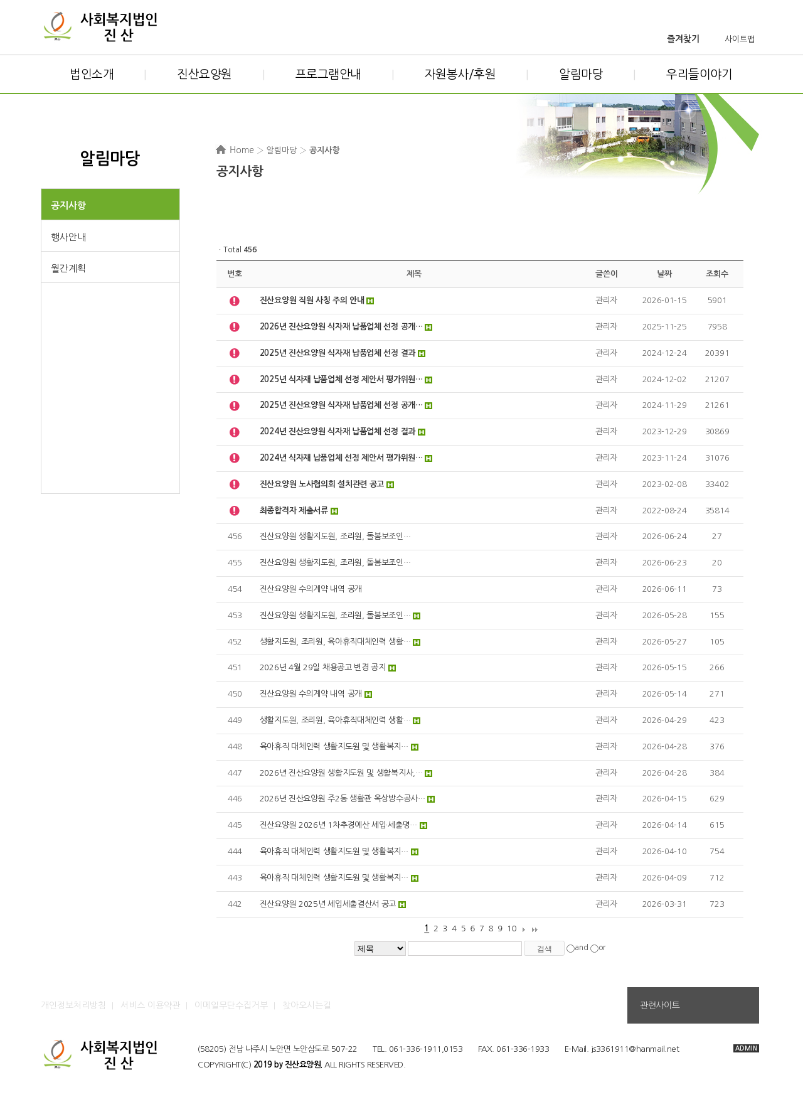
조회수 (717, 274)
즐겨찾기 (683, 39)
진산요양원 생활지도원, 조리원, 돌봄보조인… (335, 536)
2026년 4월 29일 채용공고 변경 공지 (323, 667)
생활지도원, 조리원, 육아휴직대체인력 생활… (335, 642)
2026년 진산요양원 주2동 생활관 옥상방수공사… (342, 799)
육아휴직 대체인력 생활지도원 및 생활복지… (334, 746)
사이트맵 (740, 39)
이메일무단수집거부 (231, 1005)
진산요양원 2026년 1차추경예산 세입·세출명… (338, 825)
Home (242, 150)
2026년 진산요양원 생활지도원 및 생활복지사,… (341, 773)
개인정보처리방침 (73, 1005)
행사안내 (68, 237)
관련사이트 (659, 1005)
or (601, 948)
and (581, 948)
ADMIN (746, 1048)
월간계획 (68, 268)
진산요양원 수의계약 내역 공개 (311, 589)
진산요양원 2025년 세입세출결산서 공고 (328, 904)
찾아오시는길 (306, 1005)
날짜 (664, 274)
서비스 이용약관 (150, 1005)
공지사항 (68, 205)
